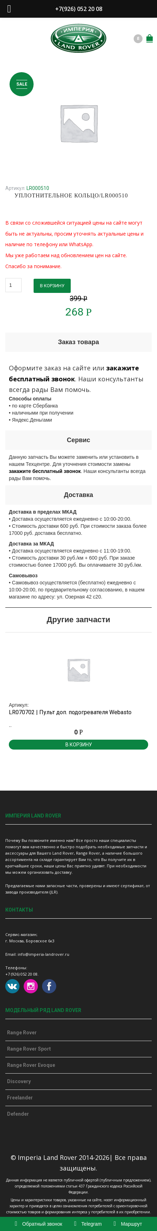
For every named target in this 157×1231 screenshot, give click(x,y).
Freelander (20, 1097)
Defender (18, 1114)
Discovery (19, 1081)
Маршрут (128, 1224)
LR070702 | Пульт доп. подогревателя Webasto (70, 712)
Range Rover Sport (29, 1049)
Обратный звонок (38, 1224)
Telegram (88, 1224)
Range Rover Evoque (31, 1065)
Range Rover (22, 1032)
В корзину (52, 285)
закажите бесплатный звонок (45, 471)
